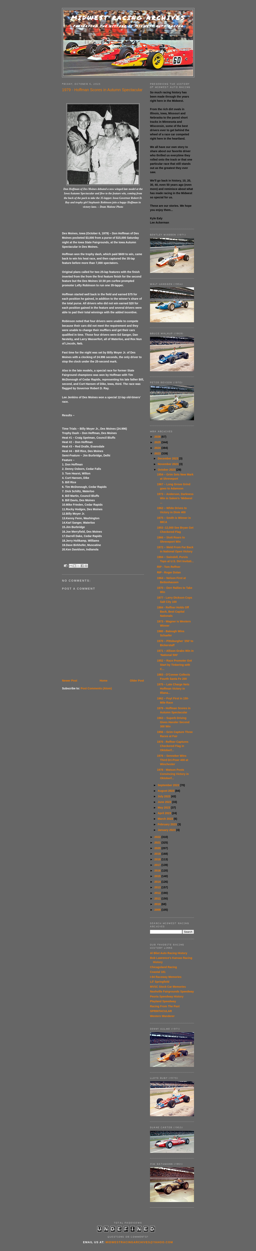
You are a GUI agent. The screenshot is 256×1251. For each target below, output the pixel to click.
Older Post (137, 680)
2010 (157, 904)
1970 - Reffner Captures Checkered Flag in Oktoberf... (172, 746)
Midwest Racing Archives (128, 17)
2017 (157, 865)
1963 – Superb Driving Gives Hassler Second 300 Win (173, 722)
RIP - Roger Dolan (169, 572)
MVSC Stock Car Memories (168, 986)
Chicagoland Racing (163, 967)
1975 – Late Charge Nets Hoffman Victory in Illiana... (173, 688)
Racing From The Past (165, 1006)
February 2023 (167, 824)
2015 (157, 876)
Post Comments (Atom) (96, 688)
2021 (157, 842)
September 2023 (169, 785)
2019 (157, 853)
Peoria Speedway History (166, 996)
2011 (157, 898)
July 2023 (164, 796)
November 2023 (168, 464)
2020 (157, 848)
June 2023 (165, 802)
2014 (157, 881)
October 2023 (167, 469)
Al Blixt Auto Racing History (168, 953)
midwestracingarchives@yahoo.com (139, 1242)
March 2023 (166, 818)
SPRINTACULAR (161, 1011)
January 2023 (167, 830)
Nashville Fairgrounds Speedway (172, 991)
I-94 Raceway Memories (165, 976)
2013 (157, 887)
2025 (157, 442)
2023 (157, 453)
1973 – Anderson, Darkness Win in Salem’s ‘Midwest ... (175, 498)
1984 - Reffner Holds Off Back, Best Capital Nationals (173, 611)
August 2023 (166, 790)
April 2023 (165, 813)
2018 (157, 859)
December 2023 (168, 458)
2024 (157, 447)
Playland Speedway (163, 1001)
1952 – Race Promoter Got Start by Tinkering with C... (174, 665)
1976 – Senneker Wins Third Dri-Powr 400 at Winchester (172, 760)
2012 (157, 893)
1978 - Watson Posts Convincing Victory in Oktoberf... (173, 774)
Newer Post (69, 680)
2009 (157, 909)
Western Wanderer (162, 1016)
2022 (157, 837)
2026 (157, 436)
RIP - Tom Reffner (168, 566)
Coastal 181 (158, 971)
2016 (157, 870)
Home (103, 680)
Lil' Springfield (159, 981)
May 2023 (164, 807)
